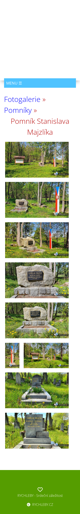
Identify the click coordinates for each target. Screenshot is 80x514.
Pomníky (18, 110)
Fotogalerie (22, 99)
